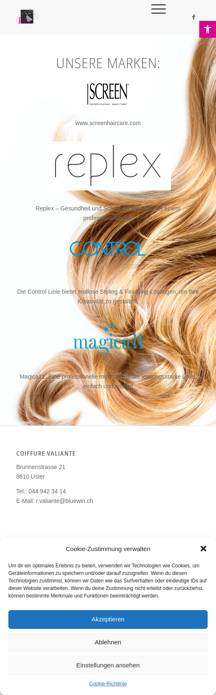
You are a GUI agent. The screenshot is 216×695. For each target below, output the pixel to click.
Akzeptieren (108, 619)
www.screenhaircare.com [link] (107, 123)
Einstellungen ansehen (108, 665)
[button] (203, 548)
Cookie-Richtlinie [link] (108, 684)
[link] (207, 29)
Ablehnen (108, 642)
